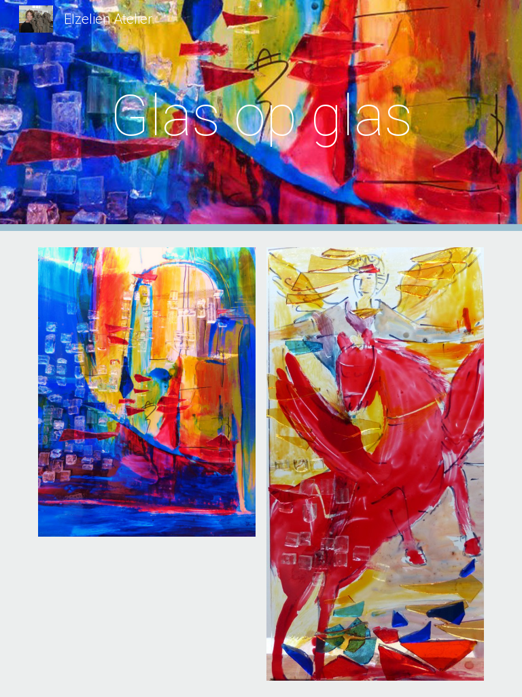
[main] (260, 116)
